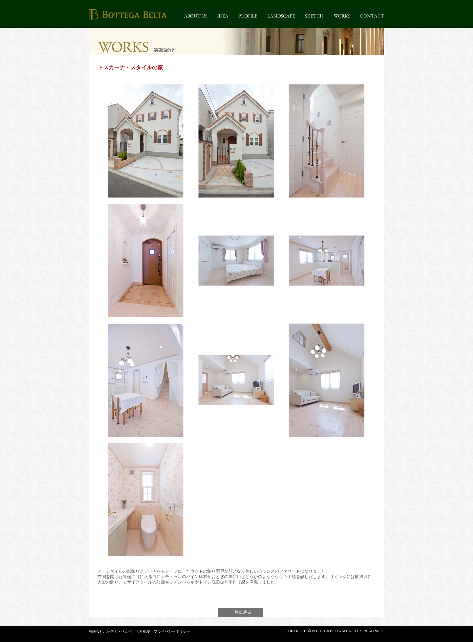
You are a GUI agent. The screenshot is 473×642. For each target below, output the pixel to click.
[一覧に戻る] (240, 612)
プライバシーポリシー (172, 631)
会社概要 (143, 631)
